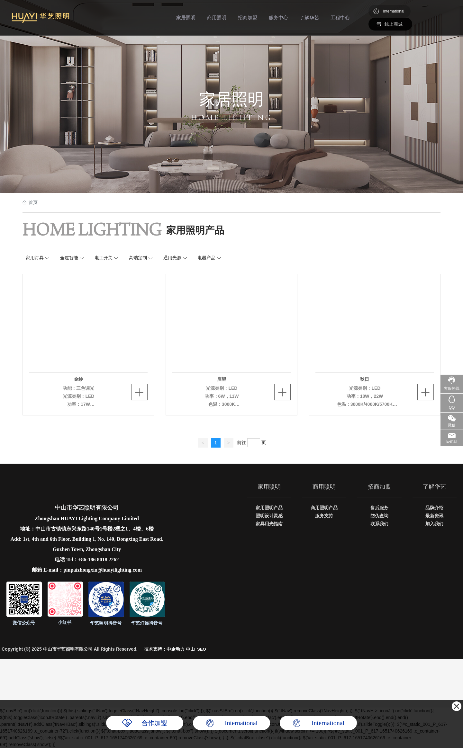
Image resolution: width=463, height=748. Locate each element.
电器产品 (206, 257)
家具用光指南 (269, 523)
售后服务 (379, 507)
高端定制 (138, 257)
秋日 (364, 379)
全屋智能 (69, 257)
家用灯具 (35, 257)
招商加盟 (247, 17)
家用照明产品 (269, 507)
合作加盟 (154, 722)
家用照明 (269, 487)
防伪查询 (379, 515)
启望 (221, 379)
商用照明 (216, 17)
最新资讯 (434, 515)
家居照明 (185, 17)
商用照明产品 (324, 507)
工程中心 (340, 17)
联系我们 (379, 523)
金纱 (78, 379)
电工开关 (104, 257)
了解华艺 (309, 17)
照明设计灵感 (269, 515)
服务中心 (278, 17)
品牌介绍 (434, 507)
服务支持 (324, 515)
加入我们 (434, 523)
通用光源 (172, 257)
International (393, 11)
